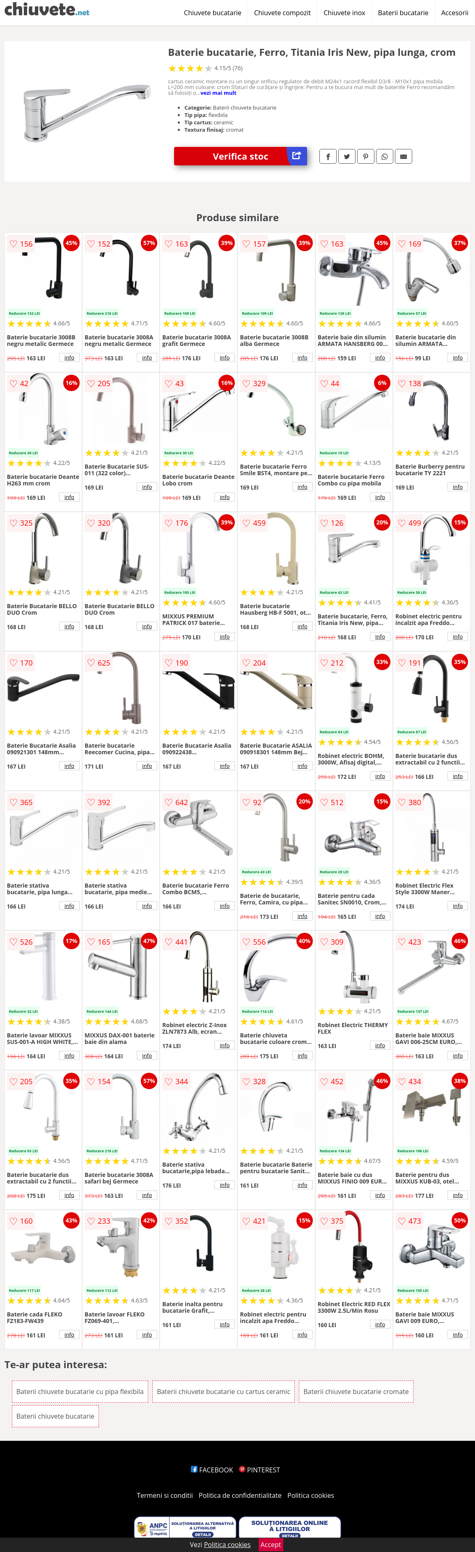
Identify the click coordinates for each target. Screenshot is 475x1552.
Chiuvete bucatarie (212, 12)
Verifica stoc (260, 156)
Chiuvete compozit (282, 12)
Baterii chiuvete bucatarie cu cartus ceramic (223, 1391)
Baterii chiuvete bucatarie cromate (356, 1391)
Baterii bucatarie (403, 12)
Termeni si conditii (165, 1495)
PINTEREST (259, 1469)
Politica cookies (310, 1495)
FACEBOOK (212, 1469)
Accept (271, 1544)
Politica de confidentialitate (240, 1495)
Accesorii (454, 12)
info (69, 357)
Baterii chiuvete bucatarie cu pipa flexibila (80, 1391)
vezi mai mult (218, 92)
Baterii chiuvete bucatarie (55, 1416)
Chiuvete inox (344, 12)
